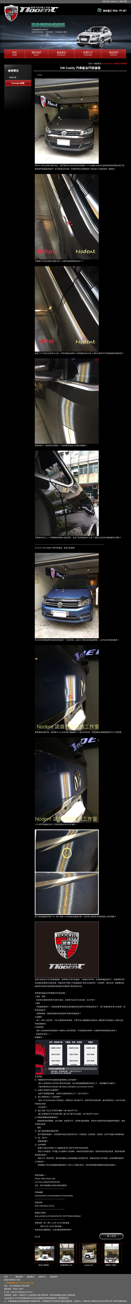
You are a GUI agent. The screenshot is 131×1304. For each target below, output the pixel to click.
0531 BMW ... (44, 1265)
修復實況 (61, 54)
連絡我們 (114, 54)
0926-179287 (18, 1289)
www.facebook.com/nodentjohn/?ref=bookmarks (54, 1196)
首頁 (14, 54)
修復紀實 (12, 77)
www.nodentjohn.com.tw (44, 1206)
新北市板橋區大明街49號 (19, 1286)
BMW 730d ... (112, 1265)
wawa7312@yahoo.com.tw (21, 1292)
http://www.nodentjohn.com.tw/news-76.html (75, 1087)
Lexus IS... (89, 1265)
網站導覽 (123, 1)
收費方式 (88, 54)
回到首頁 (106, 1)
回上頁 (37, 1237)
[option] (65, 34)
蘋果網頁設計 (63, 1298)
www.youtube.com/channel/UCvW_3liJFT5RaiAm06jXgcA (58, 1216)
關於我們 (36, 54)
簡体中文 (114, 1)
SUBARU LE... (67, 1265)
